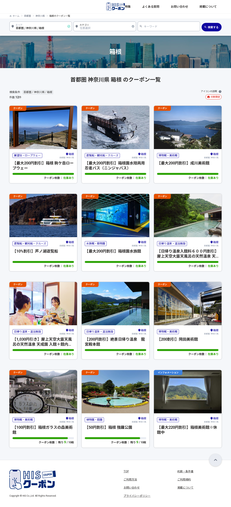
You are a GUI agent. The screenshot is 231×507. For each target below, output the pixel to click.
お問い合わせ (193, 6)
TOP (126, 471)
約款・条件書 (185, 471)
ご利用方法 (130, 479)
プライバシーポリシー (137, 495)
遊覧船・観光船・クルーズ (102, 155)
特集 (156, 6)
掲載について (213, 6)
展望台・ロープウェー (27, 155)
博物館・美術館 (168, 155)
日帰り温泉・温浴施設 (172, 243)
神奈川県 (40, 16)
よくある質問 (172, 6)
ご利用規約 (184, 479)
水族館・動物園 (95, 243)
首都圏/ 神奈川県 (66, 155)
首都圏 (27, 16)
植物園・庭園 (94, 419)
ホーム (15, 16)
